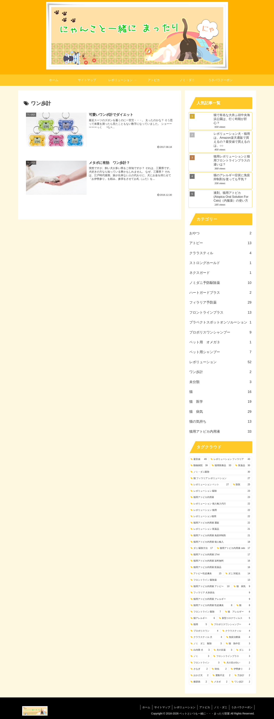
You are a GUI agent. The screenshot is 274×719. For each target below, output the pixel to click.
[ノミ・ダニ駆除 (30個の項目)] (220, 472)
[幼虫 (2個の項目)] (219, 669)
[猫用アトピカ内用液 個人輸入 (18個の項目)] (220, 542)
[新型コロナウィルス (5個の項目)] (234, 618)
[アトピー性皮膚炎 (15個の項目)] (206, 573)
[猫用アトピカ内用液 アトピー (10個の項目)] (210, 586)
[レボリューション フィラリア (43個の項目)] (230, 459)
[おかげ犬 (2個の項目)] (199, 675)
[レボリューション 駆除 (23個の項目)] (220, 491)
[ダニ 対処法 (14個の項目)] (238, 573)
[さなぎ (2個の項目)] (199, 669)
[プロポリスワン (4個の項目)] (204, 631)
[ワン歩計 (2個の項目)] (241, 682)
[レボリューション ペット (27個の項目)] (210, 485)
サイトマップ (162, 707)
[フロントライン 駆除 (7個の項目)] (206, 612)
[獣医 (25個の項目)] (241, 485)
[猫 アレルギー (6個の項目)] (237, 612)
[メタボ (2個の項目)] (219, 682)
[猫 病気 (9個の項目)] (242, 586)
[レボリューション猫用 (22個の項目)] (220, 516)
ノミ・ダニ (220, 707)
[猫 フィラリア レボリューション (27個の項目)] (220, 478)
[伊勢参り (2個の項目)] (240, 669)
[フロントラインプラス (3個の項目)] (232, 656)
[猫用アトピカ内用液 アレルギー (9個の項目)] (220, 599)
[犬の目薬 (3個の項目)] (223, 650)
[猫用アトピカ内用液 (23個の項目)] (220, 497)
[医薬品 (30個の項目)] (243, 465)
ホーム (146, 707)
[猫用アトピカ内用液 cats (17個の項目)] (233, 548)
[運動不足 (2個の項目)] (221, 675)
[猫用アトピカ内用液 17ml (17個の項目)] (220, 555)
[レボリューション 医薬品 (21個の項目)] (220, 529)
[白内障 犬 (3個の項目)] (200, 650)
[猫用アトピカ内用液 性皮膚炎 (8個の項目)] (211, 605)
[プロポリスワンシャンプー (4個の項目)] (230, 624)
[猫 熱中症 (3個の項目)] (238, 644)
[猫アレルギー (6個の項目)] (203, 618)
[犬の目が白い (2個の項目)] (237, 663)
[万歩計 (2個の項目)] (242, 675)
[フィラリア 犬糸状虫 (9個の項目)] (220, 593)
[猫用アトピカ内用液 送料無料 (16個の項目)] (220, 561)
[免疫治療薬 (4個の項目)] (238, 637)
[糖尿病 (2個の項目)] (199, 682)
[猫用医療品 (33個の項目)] (221, 465)
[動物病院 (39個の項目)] (199, 465)
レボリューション (184, 707)
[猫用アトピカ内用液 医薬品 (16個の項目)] (220, 567)
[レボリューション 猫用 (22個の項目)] (220, 510)
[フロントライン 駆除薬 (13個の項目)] (220, 580)
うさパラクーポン (241, 707)
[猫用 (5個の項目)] (199, 624)
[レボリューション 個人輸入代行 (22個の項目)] (220, 504)
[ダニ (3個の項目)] (243, 650)
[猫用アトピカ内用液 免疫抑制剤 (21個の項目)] (220, 535)
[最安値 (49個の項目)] (198, 459)
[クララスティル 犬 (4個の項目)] (206, 637)
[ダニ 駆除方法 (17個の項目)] (202, 548)
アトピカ (204, 707)
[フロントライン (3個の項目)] (205, 663)
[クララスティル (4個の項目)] (236, 631)
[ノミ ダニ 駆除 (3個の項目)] (206, 644)
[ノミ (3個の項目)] (200, 656)
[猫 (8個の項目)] (243, 605)
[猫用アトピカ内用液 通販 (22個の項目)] (220, 523)
